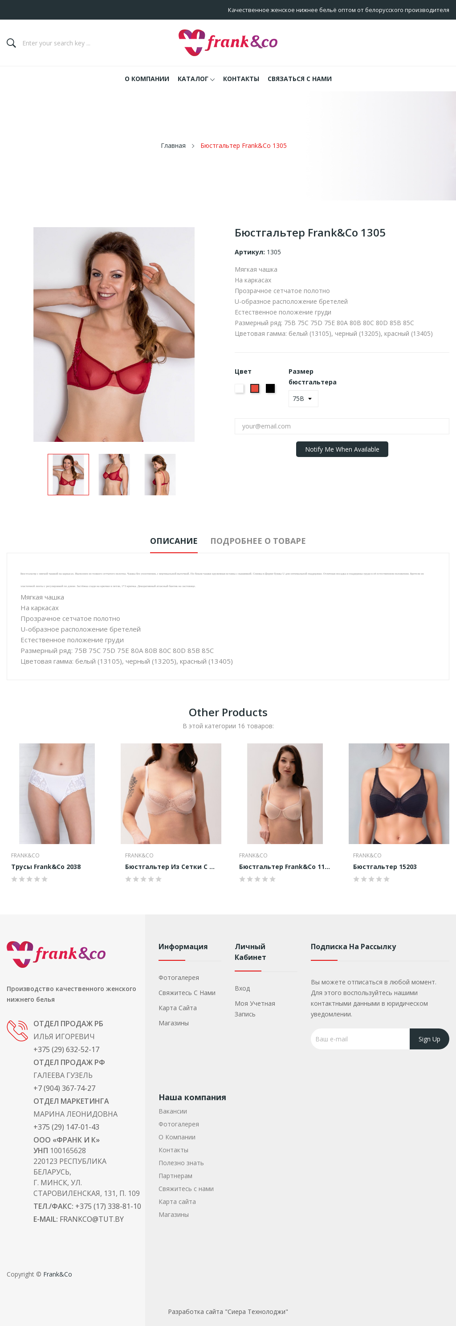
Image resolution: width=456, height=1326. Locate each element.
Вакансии (173, 1111)
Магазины (174, 1023)
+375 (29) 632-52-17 (66, 1049)
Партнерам (175, 1175)
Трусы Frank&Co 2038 (46, 867)
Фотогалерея (179, 977)
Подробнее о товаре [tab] (266, 540)
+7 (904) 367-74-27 (64, 1088)
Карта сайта (178, 1008)
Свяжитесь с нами (187, 992)
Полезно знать (181, 1163)
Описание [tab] (166, 540)
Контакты (173, 1150)
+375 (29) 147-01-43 (66, 1127)
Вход (242, 988)
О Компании (177, 1137)
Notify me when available (342, 449)
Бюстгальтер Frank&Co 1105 (285, 867)
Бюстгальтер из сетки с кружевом (171, 867)
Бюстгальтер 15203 (385, 867)
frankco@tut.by (92, 1219)
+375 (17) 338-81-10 (108, 1206)
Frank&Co (25, 855)
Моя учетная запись (255, 1008)
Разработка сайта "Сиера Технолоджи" (228, 1311)
